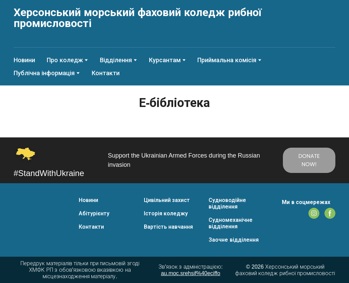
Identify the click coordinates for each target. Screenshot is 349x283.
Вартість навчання (168, 227)
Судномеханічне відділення (231, 223)
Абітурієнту (94, 213)
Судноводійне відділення (227, 203)
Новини (24, 60)
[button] (309, 160)
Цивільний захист (167, 200)
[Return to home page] (174, 18)
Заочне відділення (233, 240)
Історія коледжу (166, 213)
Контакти (106, 73)
